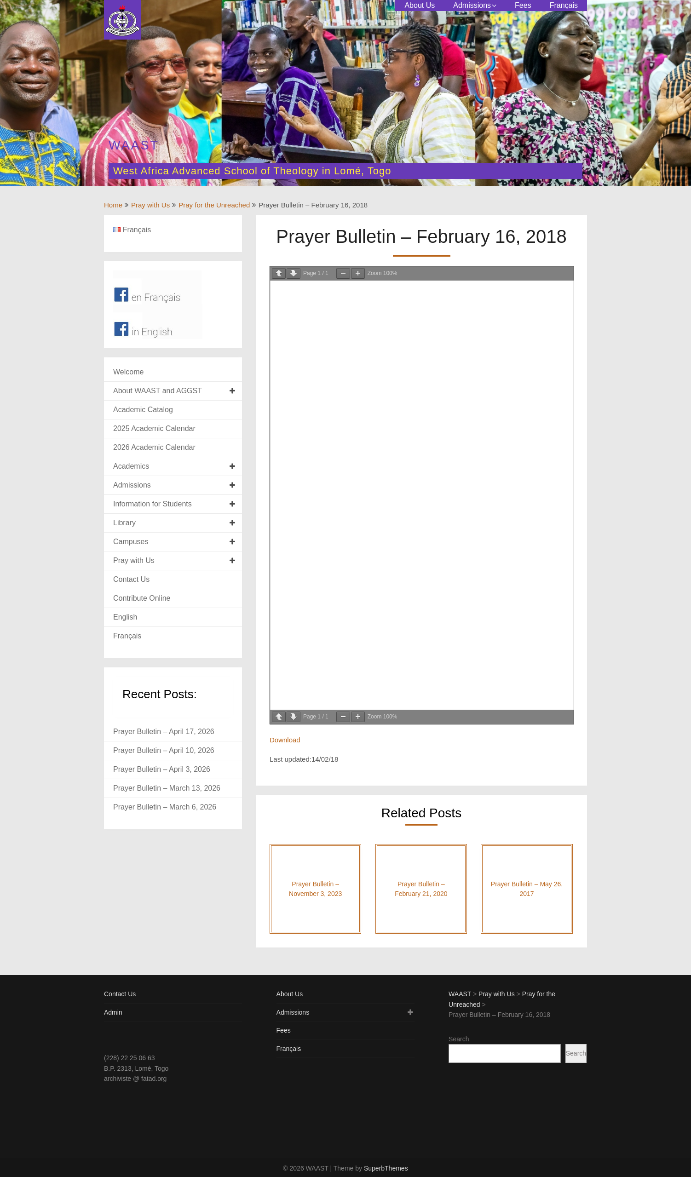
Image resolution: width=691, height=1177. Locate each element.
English (125, 617)
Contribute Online (142, 598)
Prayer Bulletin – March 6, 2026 (164, 807)
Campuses (130, 541)
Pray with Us (150, 205)
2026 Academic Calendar (154, 447)
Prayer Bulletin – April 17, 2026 (163, 731)
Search (459, 1039)
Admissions (472, 5)
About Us (419, 5)
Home (113, 205)
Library (124, 523)
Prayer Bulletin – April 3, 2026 (161, 769)
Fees (523, 5)
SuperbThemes (386, 1168)
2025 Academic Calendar (154, 428)
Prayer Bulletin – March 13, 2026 (166, 788)
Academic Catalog (143, 409)
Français (564, 5)
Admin (113, 1012)
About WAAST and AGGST (157, 391)
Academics (131, 466)
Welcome (128, 372)
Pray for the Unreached (214, 205)
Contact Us (131, 579)
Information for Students (152, 504)
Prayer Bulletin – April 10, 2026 (163, 750)
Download (285, 740)
